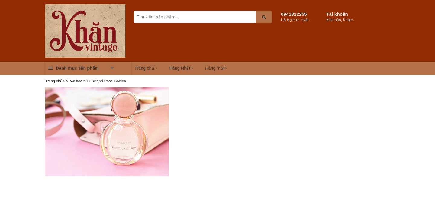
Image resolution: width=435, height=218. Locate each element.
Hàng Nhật (181, 68)
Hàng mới (216, 68)
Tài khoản (337, 14)
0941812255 (294, 14)
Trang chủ (145, 68)
